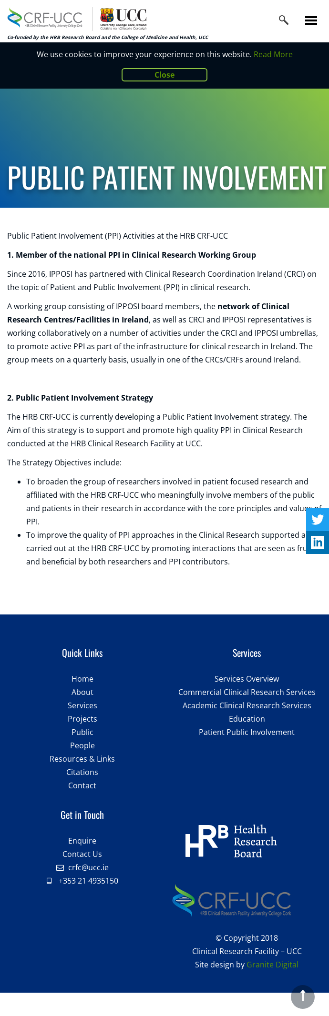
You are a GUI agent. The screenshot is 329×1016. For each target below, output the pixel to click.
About (82, 692)
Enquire (82, 840)
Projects (82, 719)
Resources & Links (82, 759)
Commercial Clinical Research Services (247, 692)
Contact (82, 785)
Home (82, 679)
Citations (82, 772)
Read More (273, 54)
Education (247, 719)
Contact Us (82, 854)
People (82, 745)
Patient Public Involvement (247, 732)
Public (82, 732)
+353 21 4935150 (88, 880)
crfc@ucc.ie (88, 867)
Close (164, 75)
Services (82, 705)
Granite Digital (272, 964)
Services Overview (247, 679)
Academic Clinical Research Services (247, 705)
